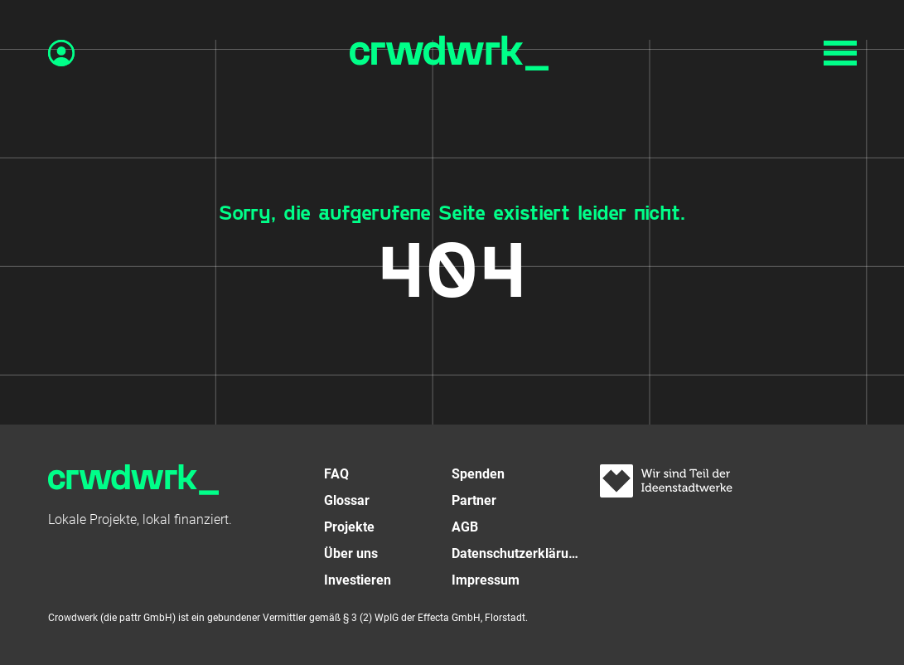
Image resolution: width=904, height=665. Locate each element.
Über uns (351, 553)
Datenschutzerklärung (516, 553)
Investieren (357, 580)
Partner (474, 500)
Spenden (478, 474)
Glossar (347, 500)
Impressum (486, 580)
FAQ (336, 474)
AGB (465, 527)
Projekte (349, 527)
